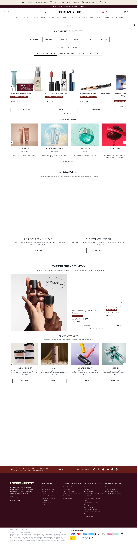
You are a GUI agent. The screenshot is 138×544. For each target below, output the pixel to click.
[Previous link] (11, 192)
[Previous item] (11, 136)
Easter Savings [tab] (66, 103)
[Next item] (124, 136)
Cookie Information (69, 524)
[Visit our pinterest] (117, 502)
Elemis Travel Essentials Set (20, 143)
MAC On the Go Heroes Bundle (56, 143)
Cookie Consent (16, 533)
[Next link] (124, 192)
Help (43, 519)
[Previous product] (73, 394)
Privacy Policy (67, 522)
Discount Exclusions (48, 524)
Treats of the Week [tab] (45, 103)
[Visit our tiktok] (112, 502)
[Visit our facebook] (94, 502)
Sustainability (67, 528)
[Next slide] (134, 53)
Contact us (45, 533)
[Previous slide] (2, 53)
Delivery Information (48, 528)
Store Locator (109, 519)
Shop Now (12, 61)
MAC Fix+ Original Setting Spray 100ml (120, 403)
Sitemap (86, 537)
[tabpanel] (68, 136)
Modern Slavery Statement (71, 526)
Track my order (46, 537)
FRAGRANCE (78, 89)
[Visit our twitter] (99, 502)
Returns (44, 526)
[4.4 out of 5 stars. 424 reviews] (79, 411)
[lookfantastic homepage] (69, 12)
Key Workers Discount (91, 542)
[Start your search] (25, 12)
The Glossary (88, 522)
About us (87, 519)
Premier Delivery (47, 535)
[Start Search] (45, 12)
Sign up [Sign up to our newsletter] (61, 502)
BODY (91, 89)
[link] (116, 12)
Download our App (48, 522)
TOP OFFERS (33, 89)
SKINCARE (103, 89)
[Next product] (121, 394)
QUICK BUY (26, 160)
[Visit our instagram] (103, 502)
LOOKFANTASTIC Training (113, 526)
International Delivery (48, 531)
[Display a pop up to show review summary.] (87, 411)
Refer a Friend (88, 540)
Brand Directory (89, 524)
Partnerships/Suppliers (91, 535)
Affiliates (86, 533)
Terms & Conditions (69, 519)
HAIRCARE (48, 89)
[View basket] (128, 12)
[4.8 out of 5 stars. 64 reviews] (112, 409)
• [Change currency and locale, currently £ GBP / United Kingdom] (106, 12)
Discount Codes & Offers (92, 531)
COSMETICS (63, 89)
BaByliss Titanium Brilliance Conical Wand (95, 143)
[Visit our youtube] (108, 502)
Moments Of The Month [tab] (89, 103)
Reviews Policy (67, 531)
